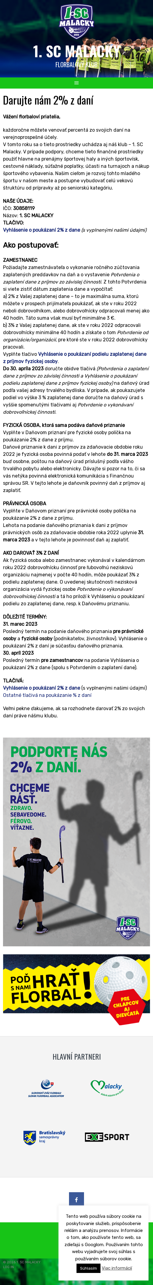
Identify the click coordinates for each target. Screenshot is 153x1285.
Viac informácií (117, 1268)
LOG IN (8, 1267)
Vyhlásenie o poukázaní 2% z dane (41, 230)
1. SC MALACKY (76, 50)
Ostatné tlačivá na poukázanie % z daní (47, 695)
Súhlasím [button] (88, 1268)
